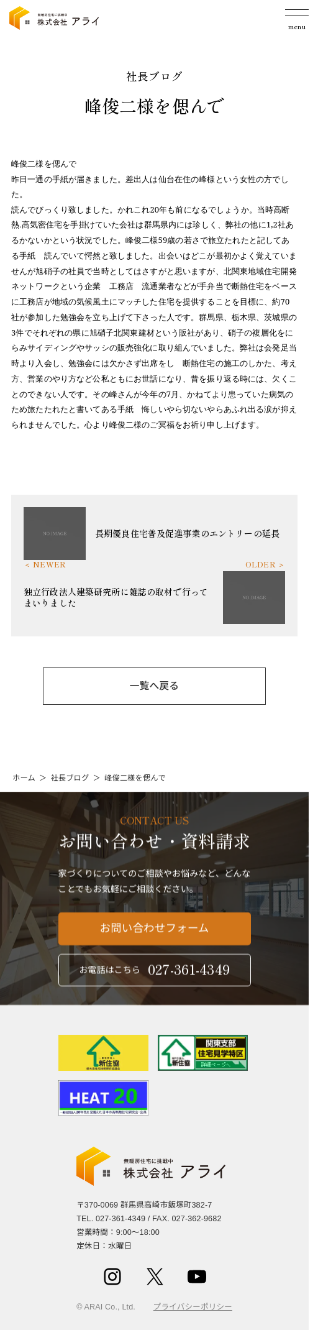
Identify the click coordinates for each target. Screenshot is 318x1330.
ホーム (23, 778)
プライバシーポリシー (192, 1307)
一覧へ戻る (154, 686)
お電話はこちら (154, 975)
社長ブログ (69, 778)
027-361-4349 (120, 1218)
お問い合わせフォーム (154, 934)
